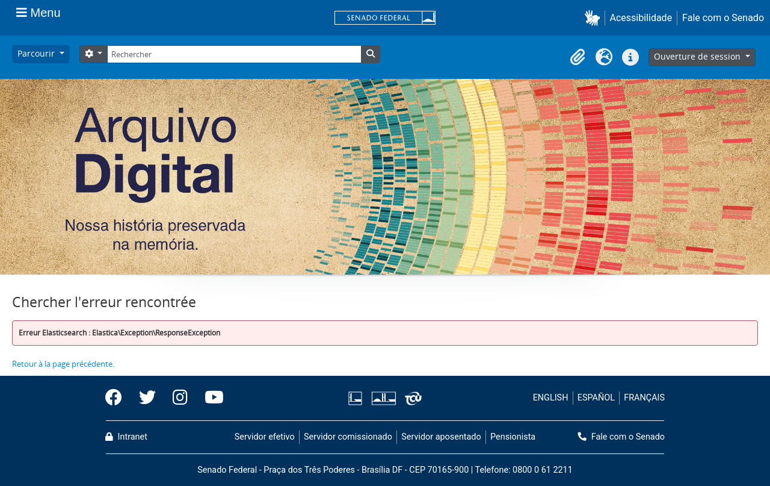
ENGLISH (550, 398)
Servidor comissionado (348, 437)
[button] (595, 18)
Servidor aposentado (441, 437)
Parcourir (37, 53)
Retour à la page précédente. (63, 363)
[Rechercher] (234, 54)
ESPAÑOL (596, 398)
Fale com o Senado (723, 17)
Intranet (126, 437)
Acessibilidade (641, 17)
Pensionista (512, 437)
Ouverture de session (698, 56)
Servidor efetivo (265, 437)
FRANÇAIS (644, 398)
